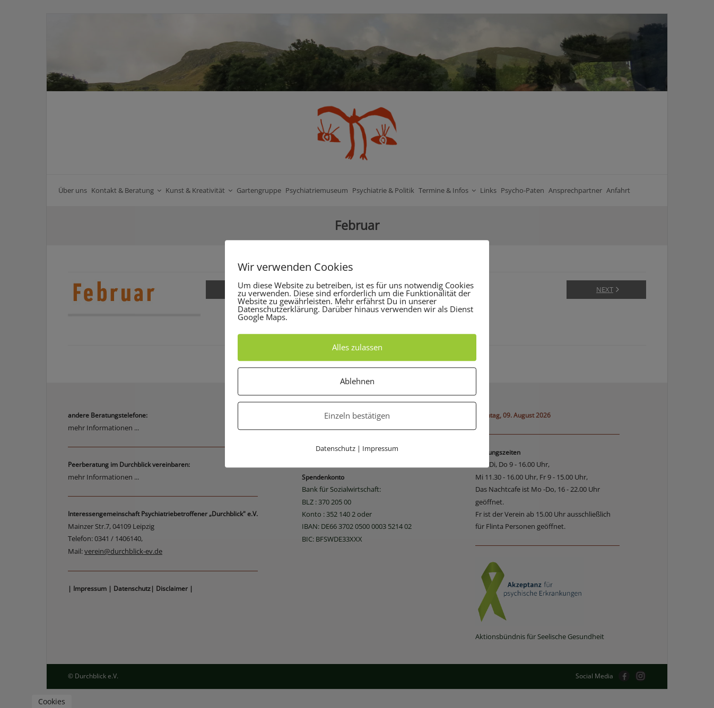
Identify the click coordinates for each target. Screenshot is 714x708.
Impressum (380, 448)
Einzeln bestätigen (357, 415)
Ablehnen (357, 381)
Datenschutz (335, 448)
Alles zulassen (357, 347)
